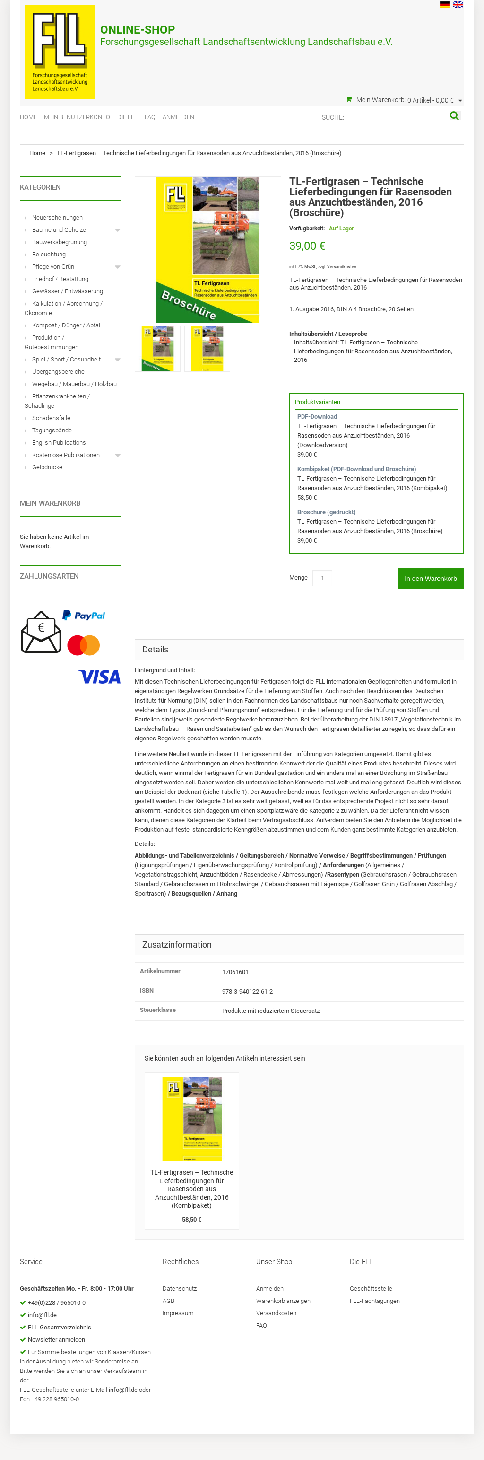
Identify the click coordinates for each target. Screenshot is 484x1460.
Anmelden (178, 117)
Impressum (178, 1313)
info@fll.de (42, 1315)
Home (28, 117)
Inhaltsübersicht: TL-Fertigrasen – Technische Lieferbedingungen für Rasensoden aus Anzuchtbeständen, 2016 (373, 351)
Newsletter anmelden (56, 1339)
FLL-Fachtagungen (375, 1300)
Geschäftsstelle (371, 1288)
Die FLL (127, 117)
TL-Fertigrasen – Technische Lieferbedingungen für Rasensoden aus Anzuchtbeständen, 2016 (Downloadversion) (366, 435)
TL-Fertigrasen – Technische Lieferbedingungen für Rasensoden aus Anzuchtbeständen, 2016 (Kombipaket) (191, 1189)
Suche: (333, 117)
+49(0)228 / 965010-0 (57, 1302)
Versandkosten (341, 266)
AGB (168, 1300)
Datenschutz (180, 1288)
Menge (298, 577)
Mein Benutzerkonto (77, 117)
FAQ (150, 117)
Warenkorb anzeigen (283, 1300)
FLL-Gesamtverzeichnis (59, 1327)
